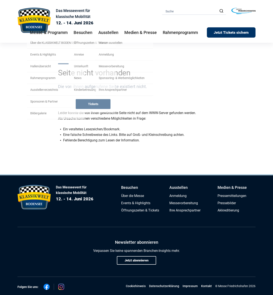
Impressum (190, 286)
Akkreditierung (228, 210)
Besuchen (129, 187)
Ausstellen (178, 187)
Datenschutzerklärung (164, 286)
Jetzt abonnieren (136, 260)
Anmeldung (178, 196)
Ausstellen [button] (108, 32)
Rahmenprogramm (180, 32)
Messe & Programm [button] (49, 32)
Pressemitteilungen (232, 196)
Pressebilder (227, 203)
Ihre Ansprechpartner (184, 210)
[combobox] (194, 11)
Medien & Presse (140, 32)
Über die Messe (132, 196)
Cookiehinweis (136, 286)
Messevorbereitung (183, 203)
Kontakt (206, 286)
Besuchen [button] (83, 32)
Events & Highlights (135, 203)
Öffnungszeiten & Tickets (140, 210)
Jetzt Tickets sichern (231, 32)
